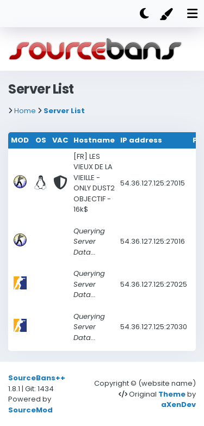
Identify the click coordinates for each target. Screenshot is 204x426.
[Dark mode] (144, 13)
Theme (172, 394)
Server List (64, 111)
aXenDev (178, 404)
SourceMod (30, 410)
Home (25, 111)
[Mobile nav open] (192, 13)
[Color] (168, 13)
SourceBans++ (36, 378)
